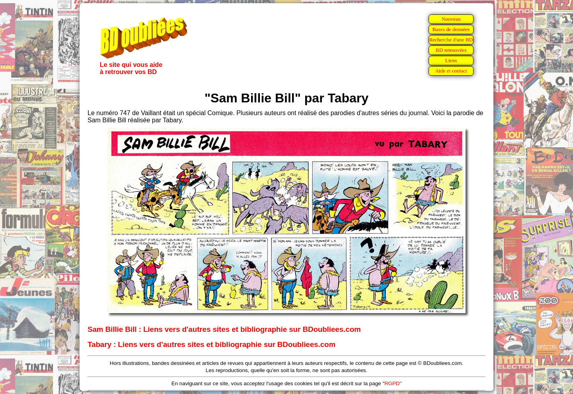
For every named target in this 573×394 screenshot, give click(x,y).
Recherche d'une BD (451, 40)
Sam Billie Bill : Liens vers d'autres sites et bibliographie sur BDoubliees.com (224, 329)
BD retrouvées (451, 50)
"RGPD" (391, 383)
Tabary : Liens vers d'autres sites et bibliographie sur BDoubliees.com (211, 344)
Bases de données (451, 29)
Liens (451, 60)
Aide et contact (451, 71)
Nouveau (450, 19)
